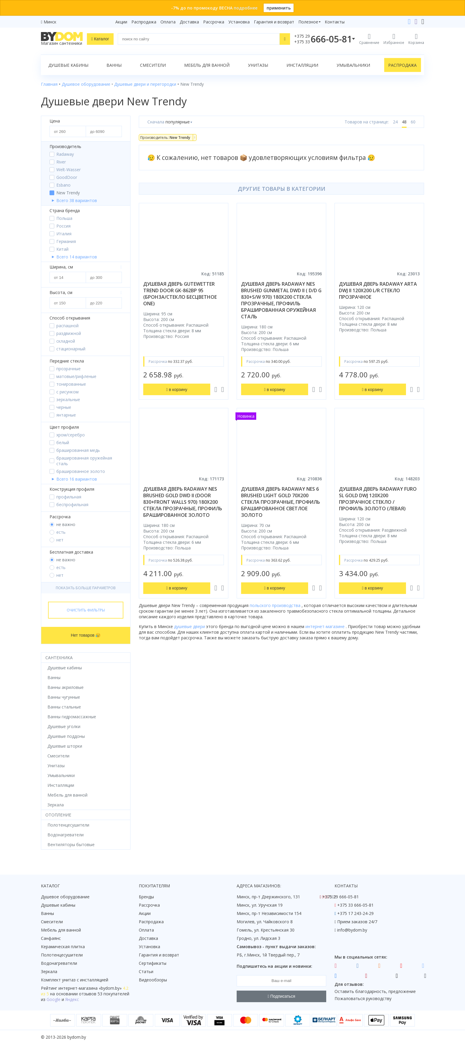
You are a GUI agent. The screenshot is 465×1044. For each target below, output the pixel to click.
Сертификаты (152, 963)
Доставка (189, 22)
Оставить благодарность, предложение (375, 991)
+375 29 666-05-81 (340, 897)
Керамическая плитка (63, 946)
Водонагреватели (59, 963)
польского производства (276, 605)
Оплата (168, 22)
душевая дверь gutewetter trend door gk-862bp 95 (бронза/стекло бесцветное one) (180, 294)
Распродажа (143, 22)
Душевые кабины (68, 65)
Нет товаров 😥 (86, 635)
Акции (121, 22)
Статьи (146, 971)
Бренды (146, 897)
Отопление (58, 815)
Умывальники (353, 65)
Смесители (153, 65)
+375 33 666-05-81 (355, 905)
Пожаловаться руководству (363, 998)
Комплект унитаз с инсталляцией (74, 980)
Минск (50, 22)
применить (279, 8)
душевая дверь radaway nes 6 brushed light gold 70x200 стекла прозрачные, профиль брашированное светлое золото (280, 502)
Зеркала (49, 971)
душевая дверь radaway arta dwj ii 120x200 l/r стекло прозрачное (378, 290)
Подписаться (281, 996)
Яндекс (72, 999)
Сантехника (59, 657)
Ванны (114, 65)
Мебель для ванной (207, 65)
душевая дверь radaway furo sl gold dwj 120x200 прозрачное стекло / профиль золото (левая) (378, 499)
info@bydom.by (352, 930)
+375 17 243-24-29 (355, 913)
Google (53, 999)
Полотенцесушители (62, 955)
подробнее (245, 8)
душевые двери (190, 626)
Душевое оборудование (65, 897)
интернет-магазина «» (90, 988)
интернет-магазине (325, 626)
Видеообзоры (153, 980)
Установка (239, 22)
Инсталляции (302, 65)
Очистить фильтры (86, 610)
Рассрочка (213, 22)
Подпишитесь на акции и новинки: (274, 966)
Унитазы (258, 65)
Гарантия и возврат (274, 22)
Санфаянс (51, 938)
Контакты (335, 22)
